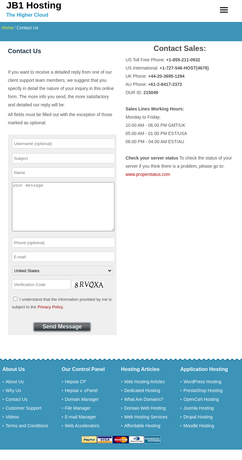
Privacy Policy (50, 316)
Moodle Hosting (198, 435)
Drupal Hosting (198, 426)
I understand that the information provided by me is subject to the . (62, 312)
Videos (12, 426)
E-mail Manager (80, 426)
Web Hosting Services (145, 426)
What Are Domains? (144, 408)
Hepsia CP (75, 391)
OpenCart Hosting (201, 408)
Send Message (62, 336)
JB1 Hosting (33, 5)
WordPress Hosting (202, 391)
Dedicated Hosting (142, 399)
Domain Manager (82, 408)
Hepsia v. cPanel (81, 399)
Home (7, 27)
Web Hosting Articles (144, 391)
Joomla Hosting (198, 417)
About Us (15, 391)
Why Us (13, 399)
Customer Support (24, 417)
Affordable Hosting (142, 435)
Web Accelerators (82, 435)
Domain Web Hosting (145, 417)
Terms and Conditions (27, 435)
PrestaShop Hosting (203, 399)
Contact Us (16, 408)
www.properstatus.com (147, 174)
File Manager (78, 417)
